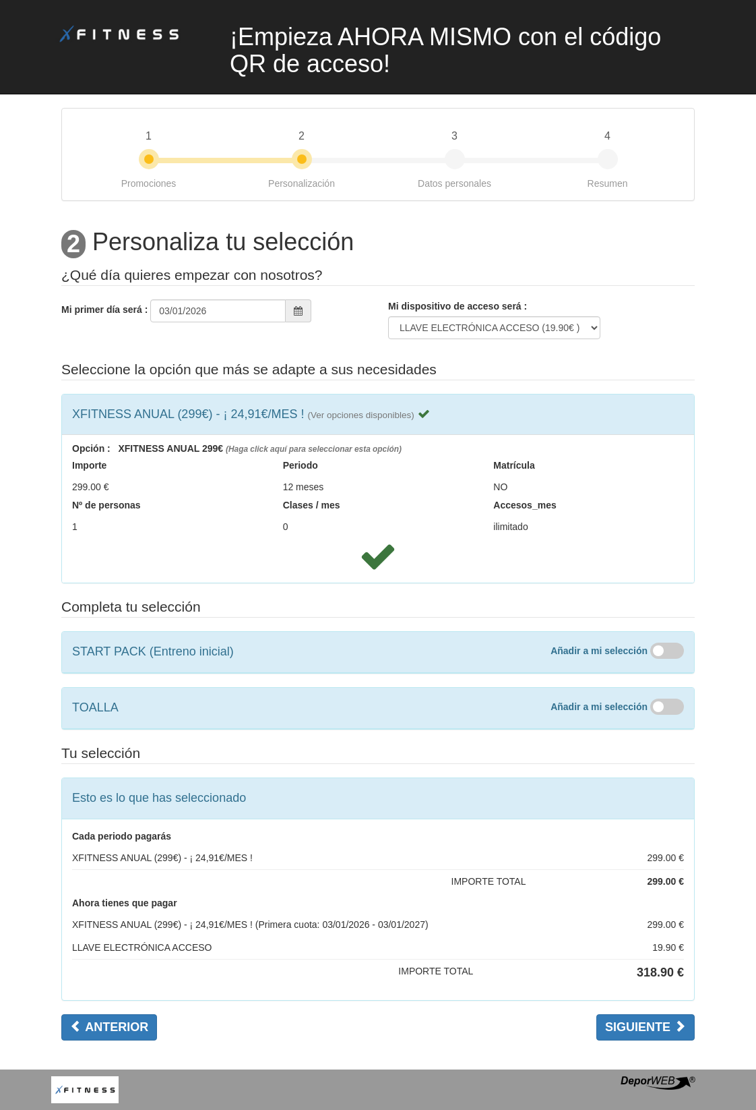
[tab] (378, 415)
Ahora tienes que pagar (124, 903)
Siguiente (645, 1027)
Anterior (109, 1027)
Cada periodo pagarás (121, 836)
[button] (360, 414)
